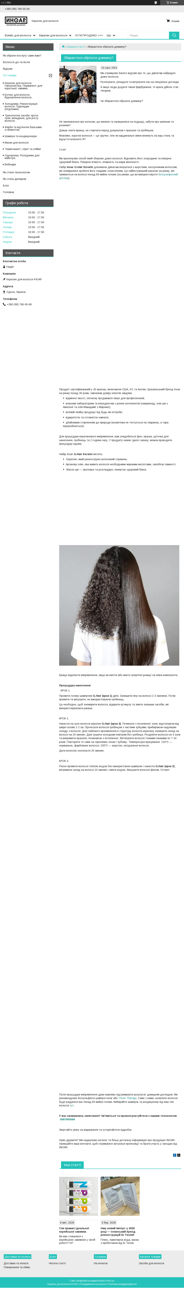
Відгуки (7, 68)
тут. (72, 1105)
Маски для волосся (17, 142)
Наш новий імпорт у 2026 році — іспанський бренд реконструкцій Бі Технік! (118, 1231)
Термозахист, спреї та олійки (23, 148)
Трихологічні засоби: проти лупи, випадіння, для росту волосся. (21, 118)
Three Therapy (127, 1098)
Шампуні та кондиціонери (21, 136)
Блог (6, 185)
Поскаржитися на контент (93, 1284)
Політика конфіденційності (122, 1284)
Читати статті (57, 1263)
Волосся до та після (16, 62)
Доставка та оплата (16, 1263)
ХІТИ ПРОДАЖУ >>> (89, 35)
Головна (8, 192)
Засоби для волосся (151, 1263)
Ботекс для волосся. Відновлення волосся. (18, 96)
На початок (101, 1263)
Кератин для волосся (53, 35)
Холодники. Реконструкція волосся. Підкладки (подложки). (21, 106)
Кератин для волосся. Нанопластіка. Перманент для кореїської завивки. (23, 86)
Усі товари (9, 75)
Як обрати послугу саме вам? (22, 55)
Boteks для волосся (18, 35)
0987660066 (67, 1119)
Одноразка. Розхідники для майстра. (22, 157)
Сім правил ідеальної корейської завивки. (74, 1230)
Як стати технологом (16, 172)
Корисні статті (76, 46)
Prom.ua (109, 1280)
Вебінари (10, 164)
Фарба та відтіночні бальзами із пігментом (23, 128)
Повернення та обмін (17, 1267)
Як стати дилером (14, 178)
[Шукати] (174, 35)
